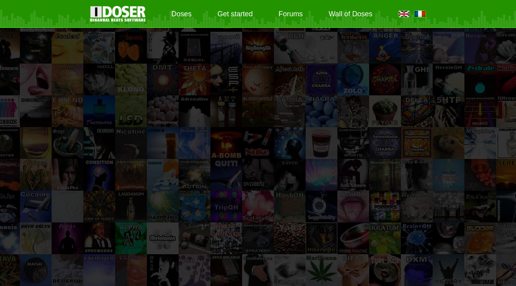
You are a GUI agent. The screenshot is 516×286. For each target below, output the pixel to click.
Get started (235, 14)
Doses (181, 14)
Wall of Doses (350, 14)
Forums (291, 14)
